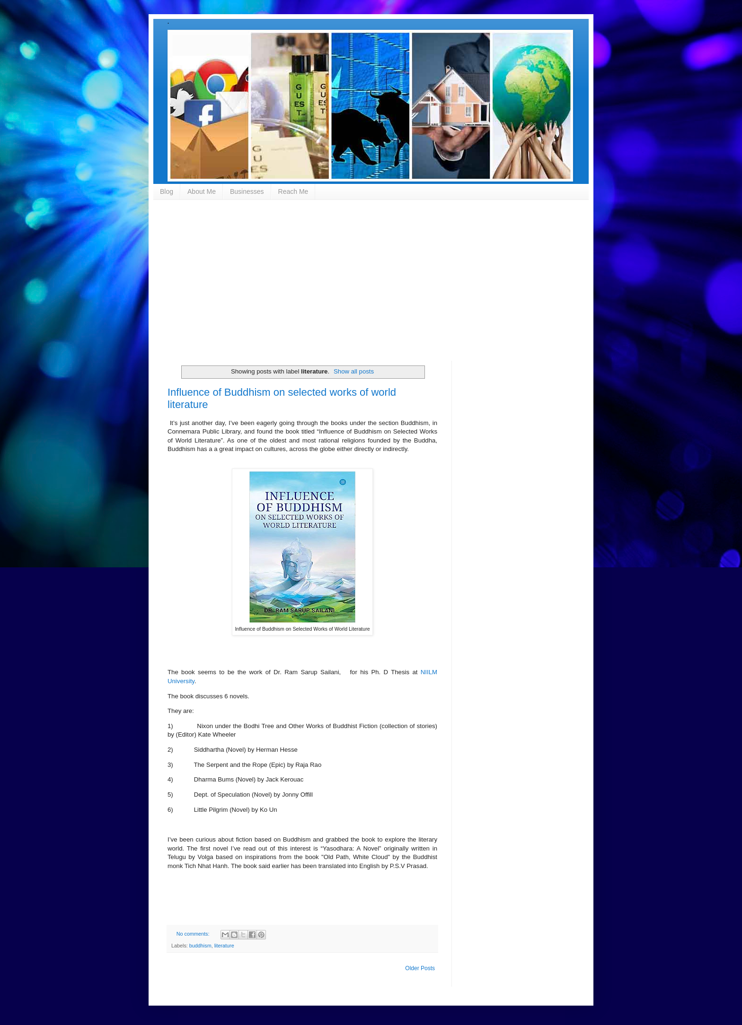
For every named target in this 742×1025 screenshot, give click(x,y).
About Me (201, 191)
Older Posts (420, 968)
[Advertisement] (371, 280)
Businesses (247, 191)
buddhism (200, 945)
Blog (166, 191)
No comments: (194, 934)
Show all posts (354, 371)
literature (224, 945)
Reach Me (293, 191)
